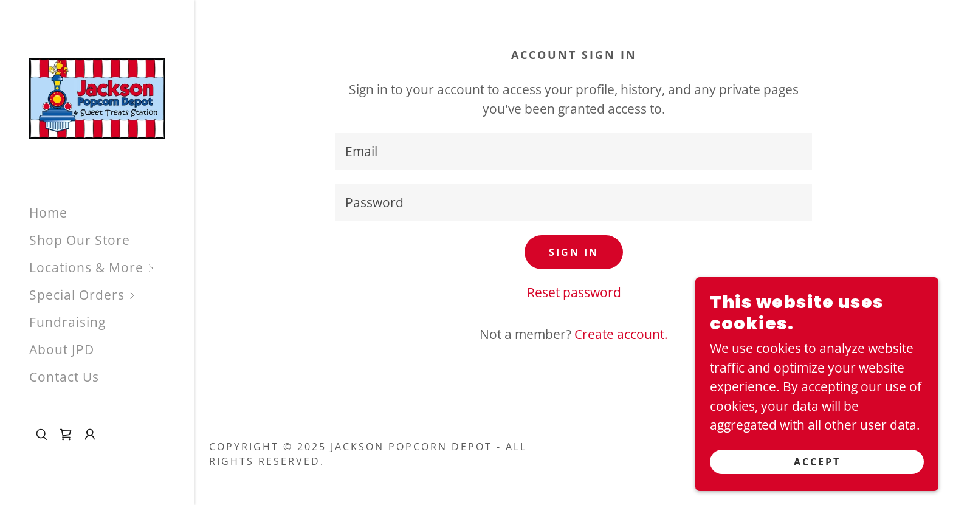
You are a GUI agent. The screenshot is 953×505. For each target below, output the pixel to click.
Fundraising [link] (67, 322)
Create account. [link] (621, 334)
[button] (111, 267)
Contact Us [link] (64, 376)
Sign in (574, 252)
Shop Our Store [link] (79, 240)
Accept (817, 461)
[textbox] (573, 151)
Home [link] (48, 212)
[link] (97, 97)
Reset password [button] (574, 292)
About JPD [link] (61, 349)
